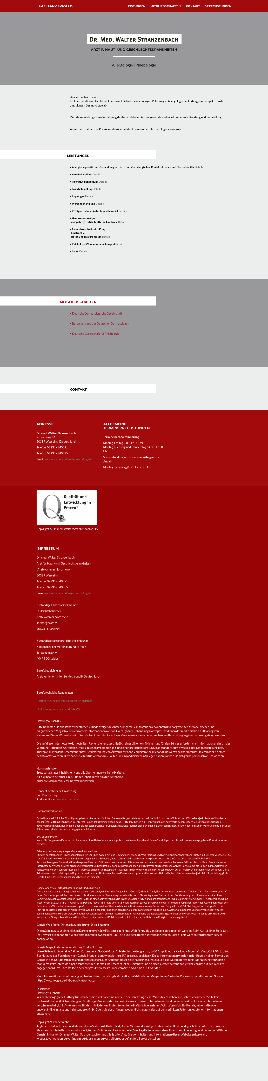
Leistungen (135, 9)
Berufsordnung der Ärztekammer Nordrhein (64, 700)
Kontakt (193, 9)
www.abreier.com (68, 799)
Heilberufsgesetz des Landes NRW (59, 709)
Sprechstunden (218, 9)
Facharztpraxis (61, 10)
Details (199, 167)
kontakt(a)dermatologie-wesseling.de (68, 459)
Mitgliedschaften (166, 9)
